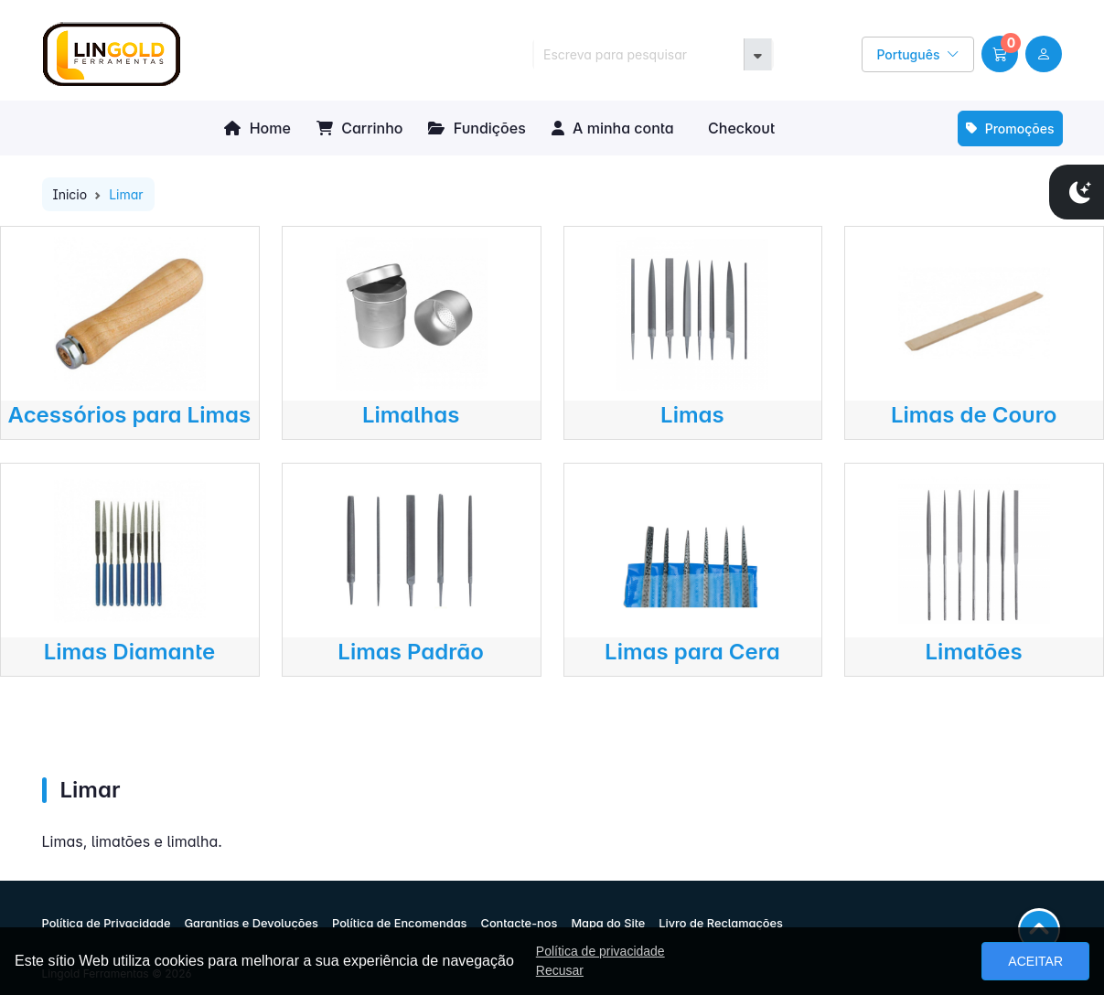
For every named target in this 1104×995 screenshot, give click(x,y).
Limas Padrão (411, 651)
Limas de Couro (973, 414)
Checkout (739, 128)
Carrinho (359, 128)
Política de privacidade (600, 951)
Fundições (476, 128)
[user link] (1043, 54)
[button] (999, 54)
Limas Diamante (129, 651)
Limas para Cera (692, 651)
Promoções (1010, 128)
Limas (692, 414)
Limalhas (410, 414)
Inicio (70, 194)
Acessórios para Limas (130, 414)
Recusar (560, 970)
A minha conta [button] (613, 128)
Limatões (974, 651)
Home (257, 128)
